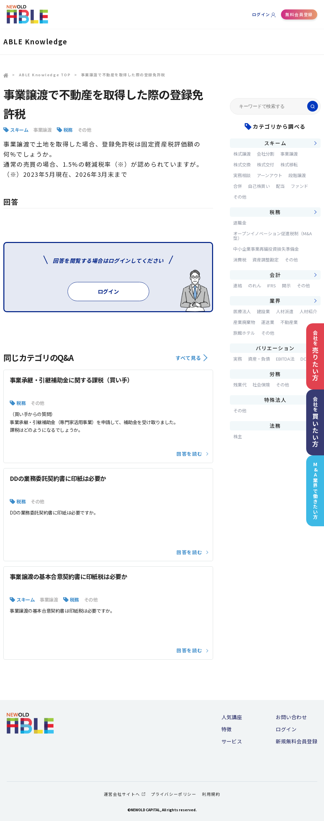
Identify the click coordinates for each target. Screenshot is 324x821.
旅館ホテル (244, 333)
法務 (275, 425)
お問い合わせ (291, 717)
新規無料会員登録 (296, 741)
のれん (254, 285)
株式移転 (289, 164)
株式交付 (265, 164)
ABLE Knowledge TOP (45, 74)
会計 (275, 274)
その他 (84, 129)
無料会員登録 (299, 14)
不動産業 (289, 322)
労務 (275, 373)
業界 (275, 300)
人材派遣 (284, 311)
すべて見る (191, 357)
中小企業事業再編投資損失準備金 (266, 249)
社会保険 (261, 384)
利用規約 (211, 794)
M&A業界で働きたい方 (315, 491)
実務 (237, 359)
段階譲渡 (297, 175)
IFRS (271, 285)
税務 (68, 129)
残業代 (239, 384)
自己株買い (259, 186)
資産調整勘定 (265, 259)
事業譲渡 (42, 129)
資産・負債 (259, 359)
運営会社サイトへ (124, 794)
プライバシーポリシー (173, 794)
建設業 (263, 311)
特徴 (226, 729)
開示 (286, 285)
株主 (237, 436)
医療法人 (242, 311)
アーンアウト (269, 175)
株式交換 (242, 164)
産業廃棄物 (244, 322)
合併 (237, 186)
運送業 (267, 322)
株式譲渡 (242, 154)
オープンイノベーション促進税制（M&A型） (272, 235)
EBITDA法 (285, 359)
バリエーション (275, 348)
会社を (315, 355)
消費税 (239, 259)
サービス (231, 741)
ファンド (299, 186)
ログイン (261, 14)
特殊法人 (275, 399)
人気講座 (231, 717)
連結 (237, 285)
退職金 (239, 222)
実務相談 (242, 175)
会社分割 (265, 154)
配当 (280, 186)
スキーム (19, 129)
